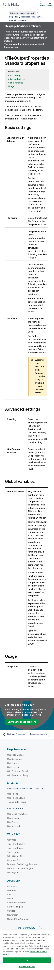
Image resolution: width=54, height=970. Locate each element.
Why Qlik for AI (14, 856)
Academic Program (16, 902)
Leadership (12, 890)
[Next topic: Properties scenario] (40, 734)
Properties (13, 17)
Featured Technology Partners (22, 864)
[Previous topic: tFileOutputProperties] (14, 734)
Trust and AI (13, 852)
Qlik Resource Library (17, 775)
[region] (27, 950)
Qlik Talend (12, 794)
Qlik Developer (14, 759)
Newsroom (12, 915)
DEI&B (10, 898)
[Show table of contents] (6, 13)
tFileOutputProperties (18, 20)
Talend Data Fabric (16, 802)
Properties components (31, 17)
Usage (11, 86)
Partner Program (15, 906)
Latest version (11, 47)
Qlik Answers (13, 818)
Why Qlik (11, 840)
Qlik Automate (14, 826)
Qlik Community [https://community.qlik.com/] (26, 927)
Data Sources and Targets (20, 868)
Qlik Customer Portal (17, 771)
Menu (50, 5)
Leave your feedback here (21, 721)
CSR (9, 894)
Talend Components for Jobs (22, 13)
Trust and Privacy (15, 848)
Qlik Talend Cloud (16, 798)
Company (12, 886)
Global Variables (15, 82)
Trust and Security (16, 844)
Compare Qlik (14, 860)
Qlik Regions (13, 872)
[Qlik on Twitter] (41, 927)
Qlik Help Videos (15, 755)
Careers (11, 911)
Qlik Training (13, 763)
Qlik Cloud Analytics (17, 814)
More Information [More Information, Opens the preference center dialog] (27, 966)
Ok (27, 960)
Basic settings (14, 75)
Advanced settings (16, 79)
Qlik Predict (13, 822)
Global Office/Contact (18, 919)
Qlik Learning (13, 767)
